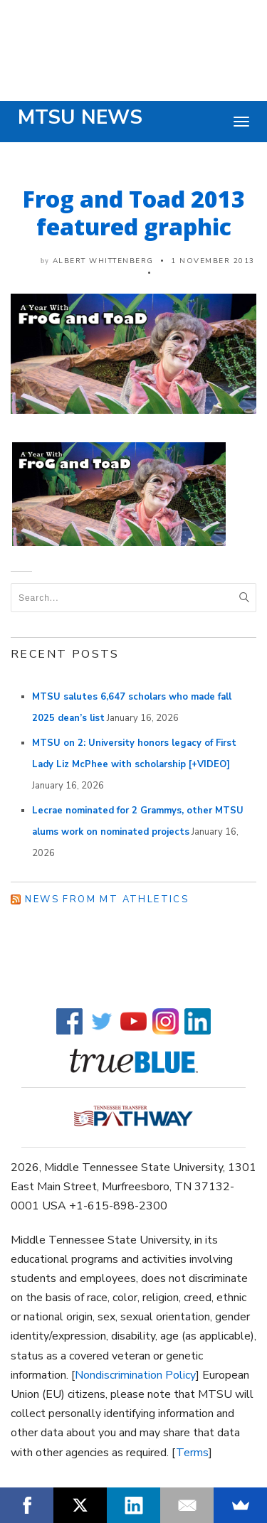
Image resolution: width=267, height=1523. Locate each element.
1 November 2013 (213, 261)
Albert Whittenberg (103, 261)
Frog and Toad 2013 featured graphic (134, 212)
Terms (192, 1452)
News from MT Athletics (107, 899)
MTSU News (80, 117)
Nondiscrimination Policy (135, 1375)
